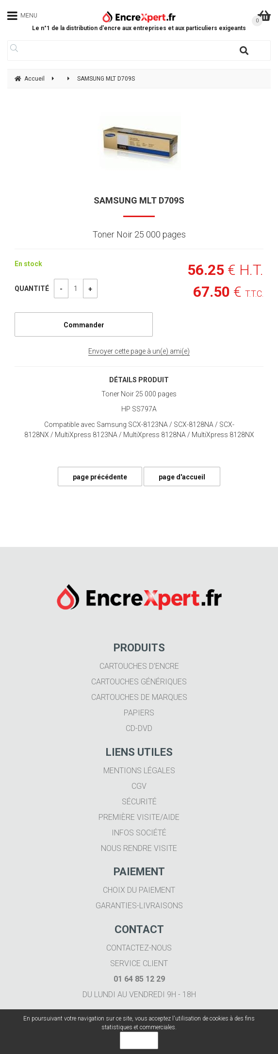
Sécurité (139, 801)
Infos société (139, 832)
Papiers (139, 712)
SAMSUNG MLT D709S (139, 200)
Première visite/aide (139, 817)
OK (139, 1040)
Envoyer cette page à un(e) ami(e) (139, 351)
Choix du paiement (139, 890)
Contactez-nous (139, 947)
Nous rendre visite (139, 848)
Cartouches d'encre (139, 666)
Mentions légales (139, 770)
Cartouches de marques (139, 697)
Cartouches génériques (139, 681)
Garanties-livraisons (139, 905)
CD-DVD (139, 728)
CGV (139, 786)
